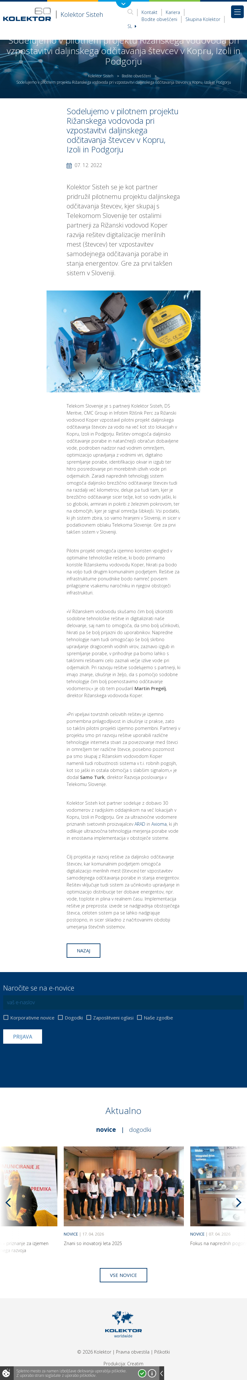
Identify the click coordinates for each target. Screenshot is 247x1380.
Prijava (22, 1036)
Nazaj (83, 950)
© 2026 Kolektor (94, 1352)
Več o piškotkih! (152, 1373)
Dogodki (74, 1017)
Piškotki (162, 1352)
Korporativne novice (32, 1017)
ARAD (139, 824)
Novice (106, 1129)
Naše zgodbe (158, 1017)
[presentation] (51, 1059)
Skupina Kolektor (202, 19)
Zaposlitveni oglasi (113, 1017)
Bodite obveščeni (159, 19)
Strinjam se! (142, 1373)
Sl (131, 26)
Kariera (173, 12)
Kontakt (149, 12)
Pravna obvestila (132, 1352)
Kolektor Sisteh (100, 76)
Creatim (135, 1364)
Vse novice (123, 1275)
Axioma (159, 824)
